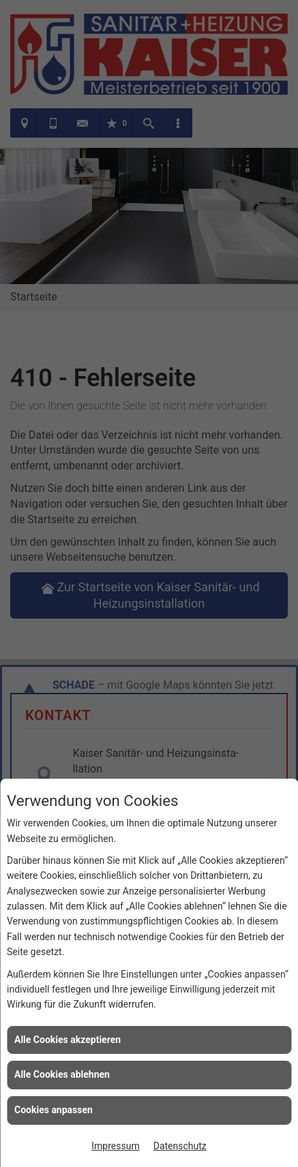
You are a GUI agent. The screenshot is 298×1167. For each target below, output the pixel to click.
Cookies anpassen (53, 1109)
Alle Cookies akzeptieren (67, 1039)
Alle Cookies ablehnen (62, 1074)
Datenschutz (180, 1145)
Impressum (115, 1145)
